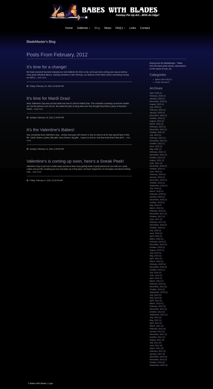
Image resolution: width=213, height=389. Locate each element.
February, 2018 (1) (158, 211)
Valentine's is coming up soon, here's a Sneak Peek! (75, 161)
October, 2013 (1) (157, 289)
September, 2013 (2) (159, 292)
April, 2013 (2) (156, 301)
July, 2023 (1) (155, 135)
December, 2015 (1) (158, 244)
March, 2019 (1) (157, 191)
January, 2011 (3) (157, 354)
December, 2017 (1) (158, 214)
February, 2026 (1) (158, 96)
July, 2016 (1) (155, 230)
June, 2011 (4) (156, 345)
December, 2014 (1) (158, 267)
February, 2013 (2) (158, 306)
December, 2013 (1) (158, 286)
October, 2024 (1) (157, 118)
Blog (97, 27)
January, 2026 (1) (157, 98)
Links (132, 27)
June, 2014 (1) (156, 275)
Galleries (83, 27)
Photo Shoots (162, 82)
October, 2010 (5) (157, 362)
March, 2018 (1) (157, 208)
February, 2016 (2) (158, 242)
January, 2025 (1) (157, 113)
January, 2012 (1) (157, 331)
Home (69, 27)
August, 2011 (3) (157, 340)
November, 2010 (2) (158, 359)
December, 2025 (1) (158, 101)
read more (41, 77)
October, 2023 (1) (157, 132)
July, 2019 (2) (155, 188)
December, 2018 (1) (158, 199)
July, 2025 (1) (155, 107)
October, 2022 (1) (157, 143)
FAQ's (120, 27)
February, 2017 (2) (158, 222)
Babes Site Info (163, 79)
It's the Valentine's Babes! (50, 129)
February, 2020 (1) (158, 174)
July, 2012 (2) (155, 317)
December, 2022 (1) (158, 141)
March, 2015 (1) (157, 261)
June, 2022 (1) (156, 146)
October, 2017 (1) (157, 216)
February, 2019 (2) (158, 194)
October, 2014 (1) (157, 270)
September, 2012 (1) (159, 315)
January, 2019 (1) (157, 197)
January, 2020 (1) (157, 177)
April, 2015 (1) (156, 258)
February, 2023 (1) (158, 138)
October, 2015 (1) (157, 247)
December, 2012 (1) (158, 309)
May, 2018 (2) (156, 205)
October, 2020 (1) (157, 169)
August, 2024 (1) (157, 121)
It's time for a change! (47, 67)
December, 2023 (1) (158, 129)
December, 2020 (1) (158, 166)
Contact (145, 27)
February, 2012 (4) (158, 329)
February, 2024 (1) (158, 127)
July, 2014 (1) (155, 272)
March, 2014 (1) (157, 281)
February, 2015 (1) (158, 264)
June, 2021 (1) (156, 163)
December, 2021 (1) (158, 155)
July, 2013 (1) (155, 295)
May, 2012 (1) (156, 320)
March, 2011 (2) (157, 348)
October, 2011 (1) (157, 337)
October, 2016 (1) (157, 228)
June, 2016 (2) (156, 233)
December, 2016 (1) (158, 225)
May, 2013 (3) (156, 298)
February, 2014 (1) (158, 284)
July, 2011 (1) (155, 343)
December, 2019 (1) (158, 180)
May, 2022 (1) (156, 149)
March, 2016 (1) (157, 239)
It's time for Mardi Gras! (48, 98)
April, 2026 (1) (156, 93)
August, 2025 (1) (157, 104)
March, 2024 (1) (157, 124)
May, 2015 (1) (156, 256)
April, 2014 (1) (156, 278)
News (107, 27)
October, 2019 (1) (157, 183)
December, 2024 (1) (158, 115)
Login (50, 383)
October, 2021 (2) (157, 157)
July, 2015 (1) (155, 253)
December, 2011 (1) (158, 334)
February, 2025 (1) (158, 110)
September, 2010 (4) (159, 365)
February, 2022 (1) (158, 152)
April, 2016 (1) (156, 236)
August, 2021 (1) (157, 160)
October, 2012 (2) (157, 312)
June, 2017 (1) (156, 219)
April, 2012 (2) (156, 323)
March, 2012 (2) (157, 326)
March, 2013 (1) (157, 303)
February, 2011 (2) (158, 351)
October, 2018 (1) (157, 202)
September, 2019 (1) (159, 185)
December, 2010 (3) (158, 357)
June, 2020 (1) (156, 171)
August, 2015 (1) (157, 250)
